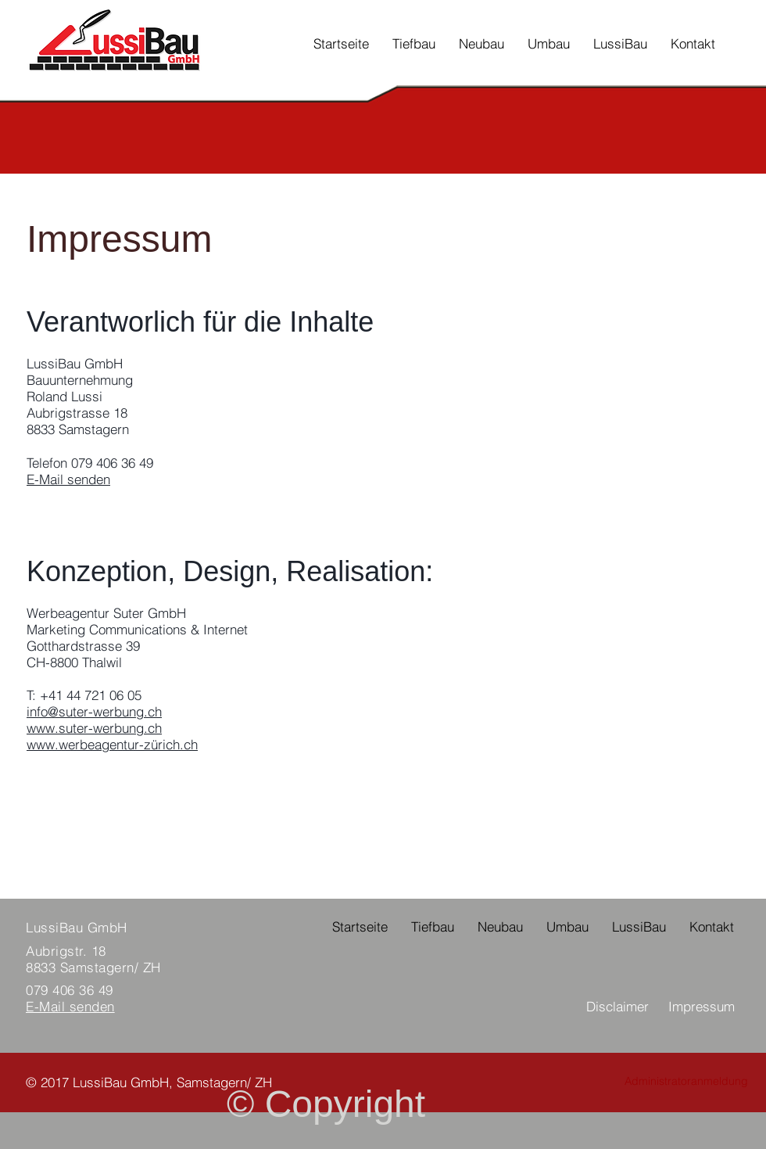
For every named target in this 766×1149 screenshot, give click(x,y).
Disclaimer (617, 1006)
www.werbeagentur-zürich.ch (112, 744)
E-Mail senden (68, 479)
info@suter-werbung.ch (94, 711)
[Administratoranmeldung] (686, 1082)
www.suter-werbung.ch (94, 728)
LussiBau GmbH (76, 927)
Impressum (701, 1006)
